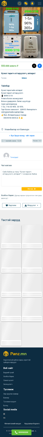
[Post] (34, 66)
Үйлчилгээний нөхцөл (12, 424)
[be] (4, 418)
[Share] (39, 66)
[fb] (4, 414)
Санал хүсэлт (8, 380)
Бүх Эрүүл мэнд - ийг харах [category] (22, 136)
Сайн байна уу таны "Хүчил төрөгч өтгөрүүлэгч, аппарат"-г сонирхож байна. (21, 177)
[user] (10, 155)
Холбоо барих (8, 376)
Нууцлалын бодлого (32, 424)
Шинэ (24, 78)
